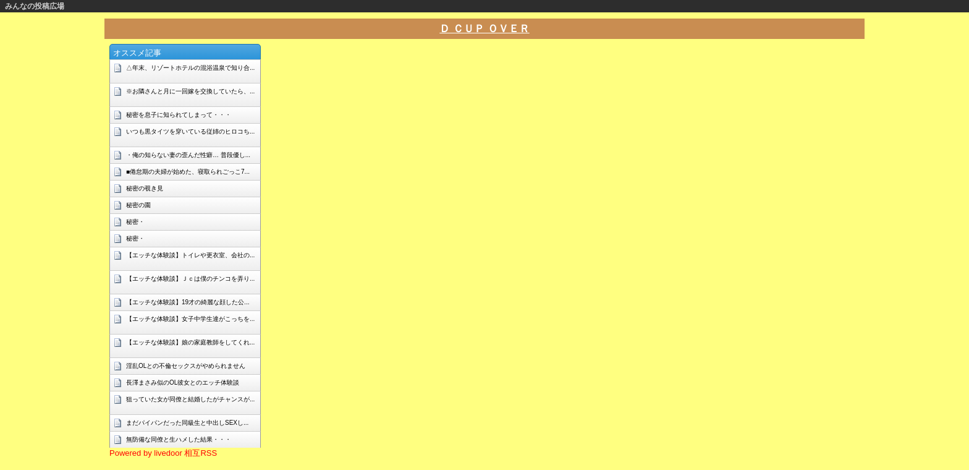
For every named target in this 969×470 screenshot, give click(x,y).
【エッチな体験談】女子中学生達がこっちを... (190, 318)
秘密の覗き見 (144, 188)
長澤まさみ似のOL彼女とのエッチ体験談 (182, 382)
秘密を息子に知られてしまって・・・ (178, 114)
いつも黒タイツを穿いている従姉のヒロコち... (190, 131)
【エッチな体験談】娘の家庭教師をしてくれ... (190, 342)
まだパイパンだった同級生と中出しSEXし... (187, 422)
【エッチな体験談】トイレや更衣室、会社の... (190, 255)
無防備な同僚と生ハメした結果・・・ (178, 439)
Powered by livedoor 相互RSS (163, 453)
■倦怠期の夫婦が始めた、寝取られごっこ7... (188, 171)
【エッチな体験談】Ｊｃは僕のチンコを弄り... (190, 278)
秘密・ (135, 221)
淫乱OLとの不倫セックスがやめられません (185, 365)
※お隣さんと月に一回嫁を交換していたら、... (190, 91)
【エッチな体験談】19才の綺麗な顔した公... (187, 302)
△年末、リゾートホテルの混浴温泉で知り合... (190, 67)
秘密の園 (138, 205)
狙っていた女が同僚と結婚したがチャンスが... (190, 399)
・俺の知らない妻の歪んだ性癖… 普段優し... (188, 155)
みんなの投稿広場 (34, 6)
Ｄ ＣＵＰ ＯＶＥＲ (484, 29)
